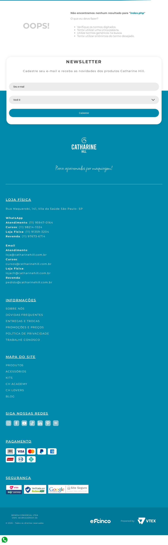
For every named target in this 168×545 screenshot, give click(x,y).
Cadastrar (84, 113)
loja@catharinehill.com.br (26, 254)
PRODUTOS (15, 365)
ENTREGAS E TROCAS (23, 321)
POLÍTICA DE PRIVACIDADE (27, 333)
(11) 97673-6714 (33, 236)
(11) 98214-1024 (30, 227)
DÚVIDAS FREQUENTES (24, 314)
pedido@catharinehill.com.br (29, 282)
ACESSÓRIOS (16, 371)
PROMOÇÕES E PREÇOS (25, 327)
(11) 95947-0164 (41, 222)
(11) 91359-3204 (37, 231)
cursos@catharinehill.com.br (29, 264)
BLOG (10, 396)
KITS (9, 377)
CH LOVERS (15, 390)
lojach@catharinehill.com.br (28, 273)
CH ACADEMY (16, 384)
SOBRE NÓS (15, 308)
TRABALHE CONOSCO (23, 339)
